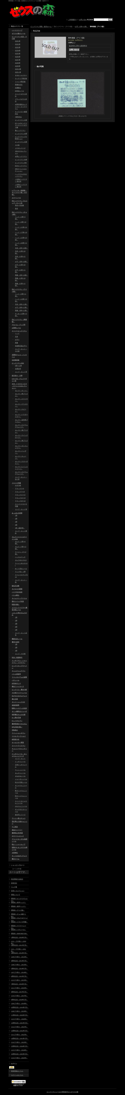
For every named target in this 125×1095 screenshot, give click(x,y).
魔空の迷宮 (15, 642)
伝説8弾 (17, 63)
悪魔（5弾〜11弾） (21, 310)
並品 (16, 208)
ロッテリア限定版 (21, 78)
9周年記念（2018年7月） (19, 999)
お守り (17, 339)
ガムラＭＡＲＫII (20, 560)
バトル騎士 (15, 595)
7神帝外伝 (18, 117)
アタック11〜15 (20, 495)
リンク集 (14, 887)
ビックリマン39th (21, 163)
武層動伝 (18, 88)
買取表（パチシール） (18, 930)
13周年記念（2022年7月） (19, 1031)
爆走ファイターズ (18, 686)
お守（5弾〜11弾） (21, 307)
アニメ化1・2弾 (20, 572)
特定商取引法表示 (17, 879)
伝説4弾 (17, 50)
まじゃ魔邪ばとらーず (19, 711)
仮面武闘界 (15, 705)
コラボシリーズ (20, 148)
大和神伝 (15, 853)
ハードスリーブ (17, 30)
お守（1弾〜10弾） (21, 261)
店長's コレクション (17, 891)
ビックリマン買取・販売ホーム (41, 26)
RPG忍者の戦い (17, 727)
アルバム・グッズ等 (18, 325)
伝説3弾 (17, 47)
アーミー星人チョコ (18, 818)
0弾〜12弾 (18, 366)
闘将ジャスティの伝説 (19, 708)
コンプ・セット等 (21, 372)
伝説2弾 (17, 44)
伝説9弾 (17, 66)
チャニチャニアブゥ (18, 671)
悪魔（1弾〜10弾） (21, 275)
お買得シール (16, 328)
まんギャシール (20, 773)
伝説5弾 (17, 53)
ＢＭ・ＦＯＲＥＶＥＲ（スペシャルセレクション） (19, 386)
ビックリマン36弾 (21, 159)
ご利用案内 (72, 20)
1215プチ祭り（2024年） (19, 1050)
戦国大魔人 (15, 604)
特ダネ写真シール (21, 782)
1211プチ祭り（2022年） (19, 1034)
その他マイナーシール (19, 693)
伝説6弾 (17, 57)
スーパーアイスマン (18, 746)
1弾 (16, 515)
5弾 (16, 630)
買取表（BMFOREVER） (19, 933)
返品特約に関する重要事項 (78, 46)
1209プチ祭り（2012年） (19, 957)
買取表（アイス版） (18, 910)
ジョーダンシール (21, 779)
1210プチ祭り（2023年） (19, 1042)
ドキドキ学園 (16, 483)
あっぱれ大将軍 (17, 513)
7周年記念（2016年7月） (19, 984)
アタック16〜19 (20, 498)
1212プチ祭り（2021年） (19, 1027)
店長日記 (14, 883)
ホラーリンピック (18, 836)
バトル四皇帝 (16, 674)
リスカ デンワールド (19, 736)
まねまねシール (20, 776)
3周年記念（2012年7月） (19, 953)
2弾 (16, 518)
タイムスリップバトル (19, 598)
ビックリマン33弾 (21, 120)
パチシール (15, 680)
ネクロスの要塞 (17, 589)
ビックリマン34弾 (21, 134)
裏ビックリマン (20, 130)
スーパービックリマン (19, 331)
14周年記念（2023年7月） (19, 1038)
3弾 (16, 522)
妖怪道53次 (15, 739)
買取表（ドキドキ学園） (19, 922)
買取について (15, 895)
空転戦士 (15, 730)
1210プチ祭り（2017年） (19, 996)
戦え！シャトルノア (18, 844)
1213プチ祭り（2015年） (19, 980)
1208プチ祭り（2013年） (19, 965)
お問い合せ (83, 20)
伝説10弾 (18, 69)
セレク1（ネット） (21, 390)
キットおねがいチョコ (19, 856)
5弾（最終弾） (20, 528)
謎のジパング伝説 (18, 601)
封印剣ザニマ (16, 683)
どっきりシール (20, 761)
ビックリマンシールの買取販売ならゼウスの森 (62, 1092)
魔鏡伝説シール (17, 639)
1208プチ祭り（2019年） (19, 1011)
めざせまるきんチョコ (19, 696)
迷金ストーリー (17, 830)
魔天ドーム (15, 859)
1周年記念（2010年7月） (19, 937)
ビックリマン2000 (18, 363)
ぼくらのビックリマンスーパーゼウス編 (21, 125)
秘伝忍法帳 (15, 586)
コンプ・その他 (20, 654)
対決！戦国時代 (17, 657)
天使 (16, 336)
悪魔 (16, 343)
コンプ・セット (20, 758)
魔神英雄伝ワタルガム (19, 724)
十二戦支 (15, 827)
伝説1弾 (17, 41)
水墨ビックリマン (21, 156)
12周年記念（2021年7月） (19, 1023)
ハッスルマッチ (20, 557)
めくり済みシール (21, 569)
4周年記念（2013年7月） (19, 961)
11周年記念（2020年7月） (19, 1015)
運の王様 (15, 699)
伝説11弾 (18, 72)
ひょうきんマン (17, 721)
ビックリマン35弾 (21, 142)
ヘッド (17, 333)
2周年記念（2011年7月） (19, 945)
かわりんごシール (21, 806)
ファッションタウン (18, 733)
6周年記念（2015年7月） (19, 976)
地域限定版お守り (21, 346)
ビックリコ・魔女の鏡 (19, 689)
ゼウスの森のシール (18, 33)
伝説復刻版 (15, 360)
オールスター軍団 (18, 742)
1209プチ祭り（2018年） (19, 1003)
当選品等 (18, 369)
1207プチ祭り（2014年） (19, 972)
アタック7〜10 (20, 492)
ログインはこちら (17, 1075)
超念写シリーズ (20, 815)
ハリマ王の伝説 (17, 592)
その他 (17, 145)
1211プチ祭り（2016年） (19, 988)
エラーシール (16, 198)
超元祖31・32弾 (17, 375)
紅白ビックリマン (21, 166)
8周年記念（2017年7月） (19, 992)
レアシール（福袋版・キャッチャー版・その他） (19, 193)
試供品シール (19, 91)
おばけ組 (18, 485)
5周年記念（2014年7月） (19, 968)
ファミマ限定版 (20, 81)
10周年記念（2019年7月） (19, 1007)
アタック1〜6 (19, 488)
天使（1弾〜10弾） (21, 248)
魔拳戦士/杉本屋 (17, 833)
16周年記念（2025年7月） (19, 1054)
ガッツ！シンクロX (18, 702)
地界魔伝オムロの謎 (18, 714)
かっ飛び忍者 (16, 717)
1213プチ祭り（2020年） (19, 1019)
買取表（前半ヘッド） (18, 902)
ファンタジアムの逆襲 (19, 677)
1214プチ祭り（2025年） (19, 1058)
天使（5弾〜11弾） (21, 304)
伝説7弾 (17, 60)
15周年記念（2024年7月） (19, 1046)
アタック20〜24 (20, 501)
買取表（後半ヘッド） (18, 906)
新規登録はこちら (17, 1071)
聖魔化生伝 (18, 84)
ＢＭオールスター (21, 75)
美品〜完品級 (19, 205)
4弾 (16, 525)
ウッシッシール (20, 770)
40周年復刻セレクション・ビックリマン (21, 107)
